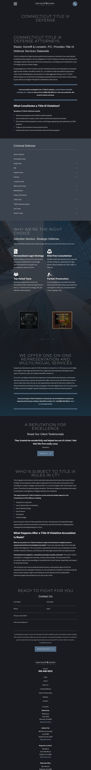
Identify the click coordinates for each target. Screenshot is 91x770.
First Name (17, 602)
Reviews (45, 697)
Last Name (50, 602)
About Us (45, 685)
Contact (45, 701)
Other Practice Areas (45, 693)
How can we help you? (21, 622)
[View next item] (54, 339)
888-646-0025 (45, 671)
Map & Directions (45, 722)
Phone (16, 609)
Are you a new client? (20, 615)
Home (45, 681)
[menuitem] (45, 154)
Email (48, 609)
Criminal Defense (45, 689)
